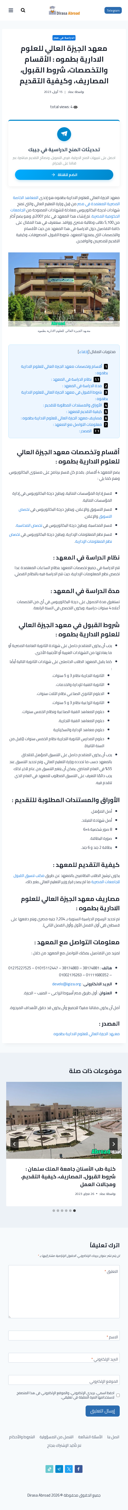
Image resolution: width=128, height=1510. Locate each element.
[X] (69, 1469)
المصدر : (89, 431)
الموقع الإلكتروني (103, 1382)
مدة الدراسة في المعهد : (85, 385)
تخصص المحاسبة (29, 525)
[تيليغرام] (59, 1469)
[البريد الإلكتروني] (64, 1358)
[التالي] (14, 1144)
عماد (71, 92)
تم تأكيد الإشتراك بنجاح (64, 1445)
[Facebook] (78, 1469)
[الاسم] (64, 1335)
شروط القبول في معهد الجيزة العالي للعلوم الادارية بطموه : (64, 395)
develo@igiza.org (66, 984)
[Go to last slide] (113, 1144)
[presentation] (64, 1120)
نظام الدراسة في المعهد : (75, 379)
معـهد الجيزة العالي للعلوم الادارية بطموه (87, 1033)
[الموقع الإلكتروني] (64, 1380)
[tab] (74, 1210)
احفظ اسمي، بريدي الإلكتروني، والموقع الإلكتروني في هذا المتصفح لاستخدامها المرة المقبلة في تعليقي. (65, 1395)
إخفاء (83, 351)
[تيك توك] (49, 1469)
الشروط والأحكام (22, 1437)
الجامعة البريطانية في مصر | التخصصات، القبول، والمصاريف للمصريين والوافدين (69, 1172)
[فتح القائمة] (11, 10)
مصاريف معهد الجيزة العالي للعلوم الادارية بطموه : (64, 418)
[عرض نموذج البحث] (23, 10)
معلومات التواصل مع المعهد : (80, 424)
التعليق (111, 1272)
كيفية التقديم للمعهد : (87, 411)
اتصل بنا (113, 1437)
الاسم (112, 1338)
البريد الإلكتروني (104, 1360)
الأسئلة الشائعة (90, 1437)
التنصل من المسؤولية (56, 1437)
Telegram (113, 10)
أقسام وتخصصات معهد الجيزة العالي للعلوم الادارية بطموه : (64, 370)
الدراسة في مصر (64, 37)
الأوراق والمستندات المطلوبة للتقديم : (75, 405)
